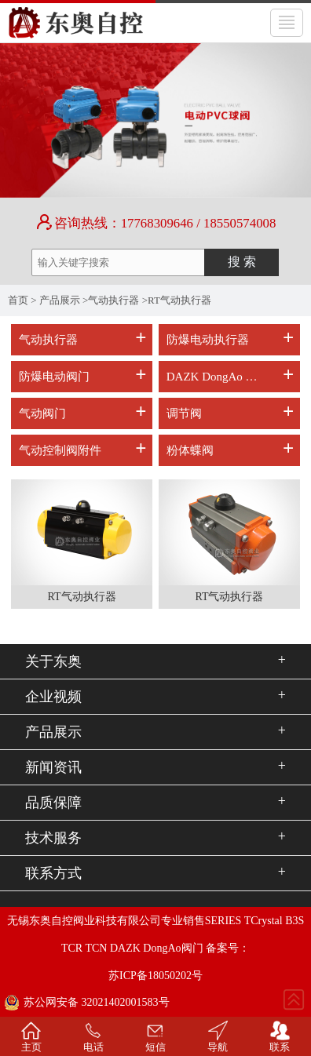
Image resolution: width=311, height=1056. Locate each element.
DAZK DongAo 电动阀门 (217, 376)
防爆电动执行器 (207, 339)
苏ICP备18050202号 (155, 975)
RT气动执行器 (179, 300)
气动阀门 (42, 413)
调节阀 (184, 413)
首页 (18, 300)
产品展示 (59, 300)
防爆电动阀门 (54, 376)
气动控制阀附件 (60, 450)
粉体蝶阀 (190, 450)
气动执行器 (113, 300)
